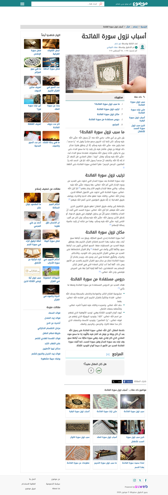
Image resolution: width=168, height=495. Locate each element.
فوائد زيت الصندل (52, 318)
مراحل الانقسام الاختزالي (49, 328)
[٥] (100, 271)
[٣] (69, 199)
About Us (56, 488)
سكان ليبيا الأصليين (51, 349)
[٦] (119, 288)
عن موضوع (55, 479)
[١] (123, 167)
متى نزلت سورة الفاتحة (138, 111)
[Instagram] (134, 480)
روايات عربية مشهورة (50, 359)
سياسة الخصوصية (53, 484)
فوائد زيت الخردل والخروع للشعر (46, 354)
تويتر (119, 381)
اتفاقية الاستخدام (29, 484)
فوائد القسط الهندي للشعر (47, 338)
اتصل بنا (32, 479)
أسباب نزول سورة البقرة (137, 119)
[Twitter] (140, 480)
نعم (99, 370)
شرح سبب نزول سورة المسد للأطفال (138, 128)
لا (91, 370)
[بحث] (100, 4)
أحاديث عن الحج (53, 323)
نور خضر (118, 43)
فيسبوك (129, 381)
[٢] (80, 187)
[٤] (91, 248)
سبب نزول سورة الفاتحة (137, 103)
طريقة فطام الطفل (51, 333)
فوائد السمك (54, 313)
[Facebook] (145, 480)
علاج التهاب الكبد (52, 344)
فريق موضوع (30, 488)
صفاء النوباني (112, 47)
